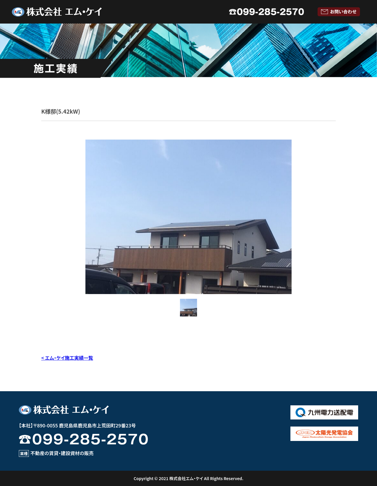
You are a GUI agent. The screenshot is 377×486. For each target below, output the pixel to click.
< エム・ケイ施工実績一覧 (67, 357)
